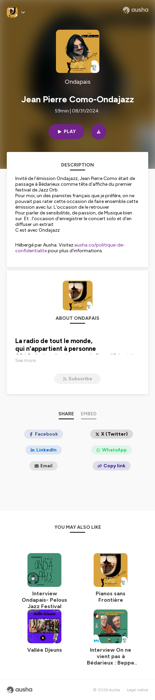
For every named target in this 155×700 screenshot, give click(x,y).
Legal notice (137, 690)
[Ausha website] (135, 10)
